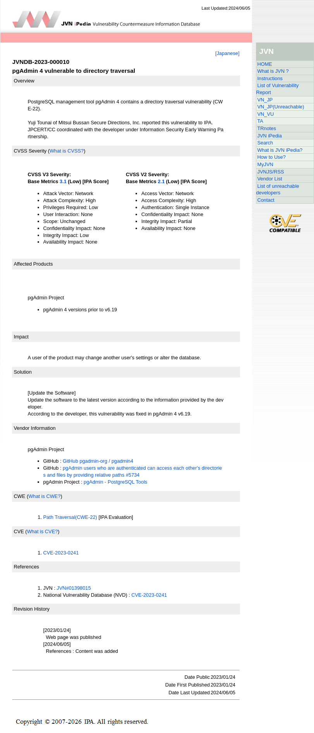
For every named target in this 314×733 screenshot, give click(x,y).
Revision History (32, 609)
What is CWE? (44, 496)
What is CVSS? (67, 151)
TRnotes (266, 128)
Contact (266, 200)
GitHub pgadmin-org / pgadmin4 (98, 461)
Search (265, 143)
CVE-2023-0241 (61, 553)
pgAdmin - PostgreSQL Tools (115, 482)
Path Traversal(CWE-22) (70, 517)
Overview (24, 81)
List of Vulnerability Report (277, 88)
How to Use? (271, 157)
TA (260, 121)
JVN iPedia (269, 136)
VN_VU (265, 114)
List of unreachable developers (277, 189)
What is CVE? (42, 531)
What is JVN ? (273, 71)
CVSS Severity (30, 151)
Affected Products (33, 264)
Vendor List (269, 179)
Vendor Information (35, 428)
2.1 (161, 181)
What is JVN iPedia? (280, 150)
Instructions (270, 78)
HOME (264, 64)
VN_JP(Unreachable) (280, 107)
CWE (20, 496)
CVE (19, 531)
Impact (21, 337)
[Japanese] (227, 53)
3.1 (63, 181)
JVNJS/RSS (270, 172)
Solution (23, 372)
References (26, 567)
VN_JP (265, 100)
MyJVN (265, 164)
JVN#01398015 (74, 588)
